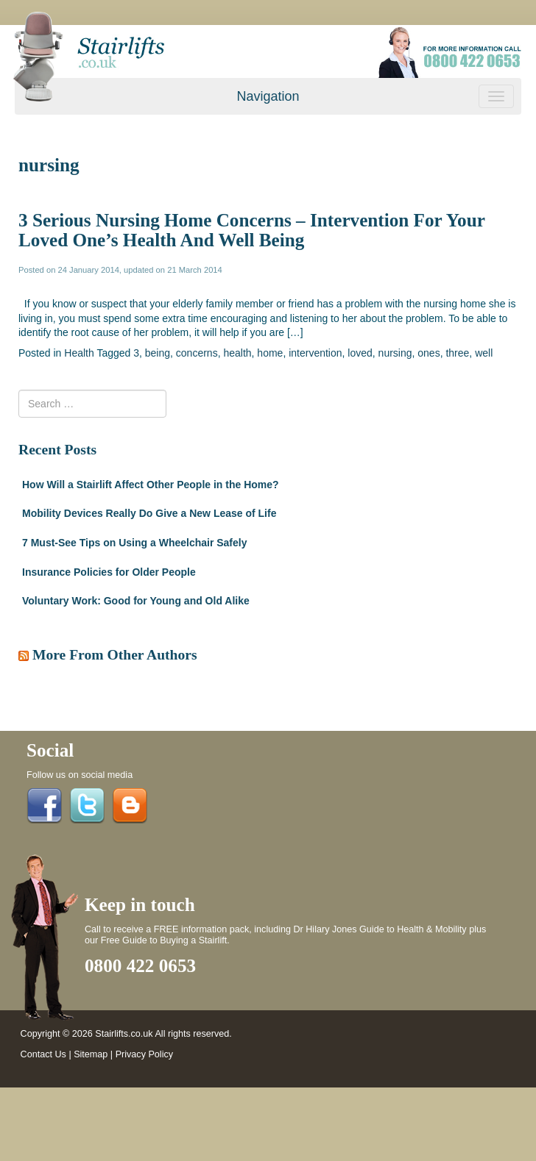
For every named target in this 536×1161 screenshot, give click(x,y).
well (484, 353)
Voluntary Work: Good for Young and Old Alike (136, 601)
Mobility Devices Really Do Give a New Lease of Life (149, 513)
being (157, 353)
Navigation (267, 96)
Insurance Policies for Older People (109, 572)
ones (428, 353)
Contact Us (43, 1054)
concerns (197, 353)
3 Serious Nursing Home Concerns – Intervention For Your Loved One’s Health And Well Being (251, 230)
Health (79, 353)
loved (360, 353)
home (270, 353)
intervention (315, 353)
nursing (395, 353)
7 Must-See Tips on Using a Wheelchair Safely (134, 543)
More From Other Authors (114, 654)
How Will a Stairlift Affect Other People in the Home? (150, 484)
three (457, 353)
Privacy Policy (144, 1054)
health (237, 353)
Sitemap (90, 1054)
